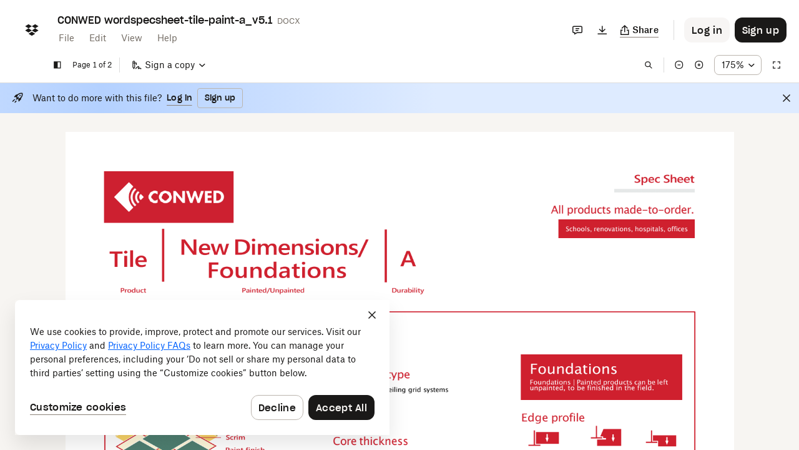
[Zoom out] (679, 65)
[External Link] (162, 197)
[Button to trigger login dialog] (707, 30)
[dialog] (202, 367)
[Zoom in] (699, 65)
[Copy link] (639, 30)
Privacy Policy (58, 345)
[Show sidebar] (57, 65)
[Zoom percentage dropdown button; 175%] (738, 65)
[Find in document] (649, 65)
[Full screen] (777, 65)
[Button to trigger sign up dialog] (761, 30)
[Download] (602, 30)
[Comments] (577, 30)
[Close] (787, 98)
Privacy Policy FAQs (149, 345)
